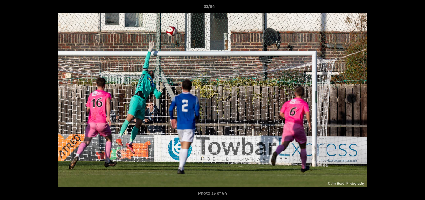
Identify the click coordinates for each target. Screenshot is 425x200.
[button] (401, 8)
